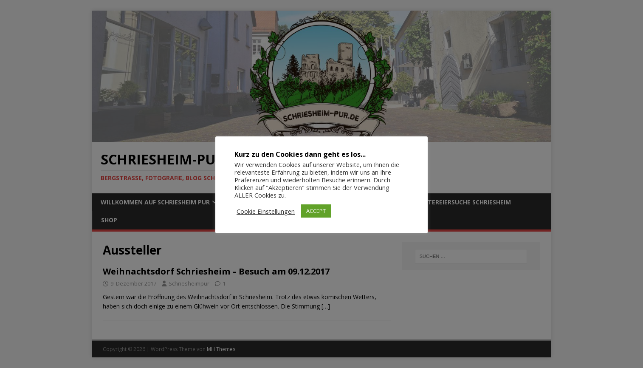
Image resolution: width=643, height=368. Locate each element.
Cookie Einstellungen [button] (266, 211)
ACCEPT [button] (316, 211)
